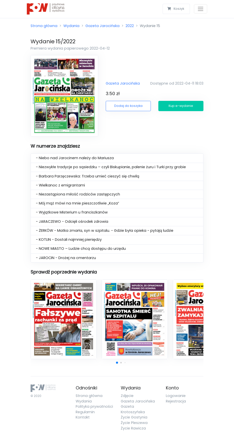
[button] (117, 363)
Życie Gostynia (134, 417)
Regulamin (85, 411)
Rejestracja (176, 401)
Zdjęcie (127, 395)
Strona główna (44, 25)
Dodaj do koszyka (128, 106)
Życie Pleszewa (134, 422)
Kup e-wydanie (181, 106)
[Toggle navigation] (200, 9)
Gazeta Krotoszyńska (133, 409)
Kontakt (83, 417)
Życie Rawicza (133, 428)
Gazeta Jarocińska (102, 25)
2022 (130, 25)
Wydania (71, 25)
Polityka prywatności (94, 406)
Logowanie (176, 395)
